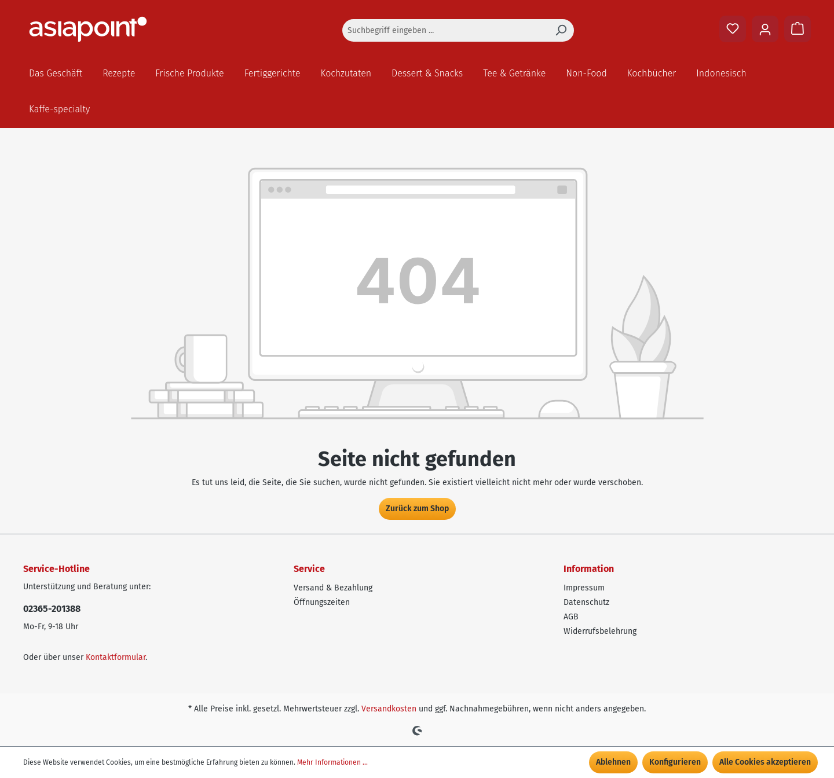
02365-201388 (52, 608)
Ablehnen (613, 762)
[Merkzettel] (732, 29)
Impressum (584, 588)
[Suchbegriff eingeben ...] (445, 30)
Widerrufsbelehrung (600, 631)
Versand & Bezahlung (333, 588)
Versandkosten (388, 709)
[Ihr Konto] (765, 29)
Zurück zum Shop (417, 508)
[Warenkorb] (797, 29)
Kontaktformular (115, 657)
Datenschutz (586, 602)
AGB (571, 617)
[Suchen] (560, 30)
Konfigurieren (675, 762)
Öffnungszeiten (322, 602)
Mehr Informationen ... (332, 762)
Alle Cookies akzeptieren (765, 762)
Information (589, 568)
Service (309, 568)
